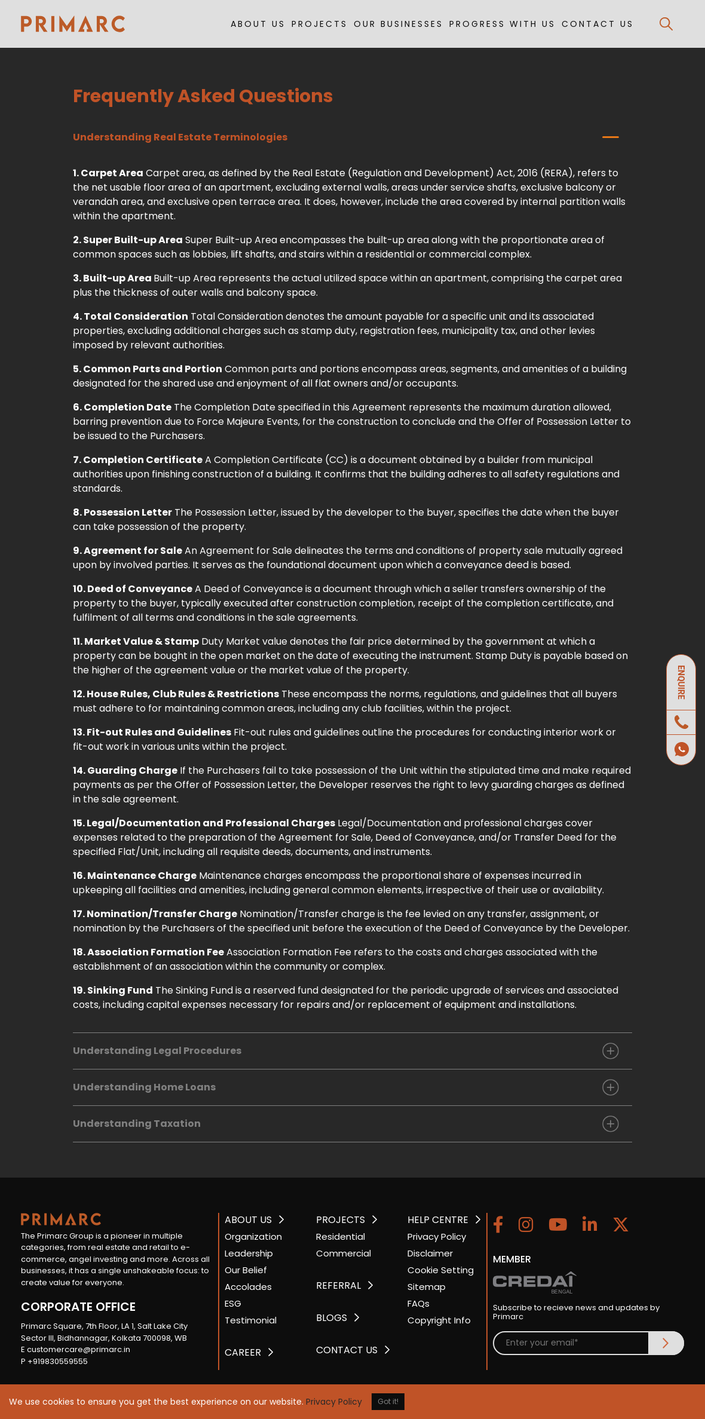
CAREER (243, 1352)
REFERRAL (338, 1285)
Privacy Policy (334, 1402)
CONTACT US (598, 24)
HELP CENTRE (437, 1220)
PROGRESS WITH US (502, 24)
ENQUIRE (681, 682)
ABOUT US (258, 24)
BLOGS (331, 1318)
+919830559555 (57, 1361)
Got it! (388, 1401)
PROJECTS (320, 24)
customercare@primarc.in (78, 1349)
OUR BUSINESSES (398, 24)
